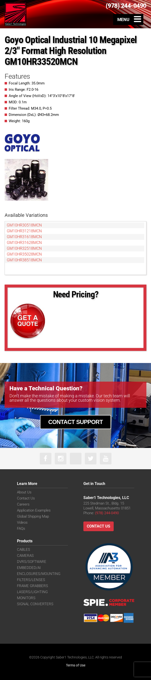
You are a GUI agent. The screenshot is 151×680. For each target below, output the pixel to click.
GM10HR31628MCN (24, 242)
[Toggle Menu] (128, 19)
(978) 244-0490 (107, 513)
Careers (23, 504)
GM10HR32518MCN (24, 248)
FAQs (21, 528)
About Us (24, 492)
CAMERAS (25, 555)
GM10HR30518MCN (24, 225)
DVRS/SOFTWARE (31, 561)
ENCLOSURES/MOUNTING (38, 574)
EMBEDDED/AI (29, 568)
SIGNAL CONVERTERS (35, 604)
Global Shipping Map (33, 516)
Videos (22, 522)
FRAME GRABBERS (32, 586)
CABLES (23, 549)
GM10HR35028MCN (24, 254)
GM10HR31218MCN (24, 231)
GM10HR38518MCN (24, 260)
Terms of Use (75, 665)
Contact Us (26, 498)
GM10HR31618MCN (24, 236)
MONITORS (26, 598)
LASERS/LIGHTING (32, 592)
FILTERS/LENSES (31, 580)
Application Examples (34, 510)
